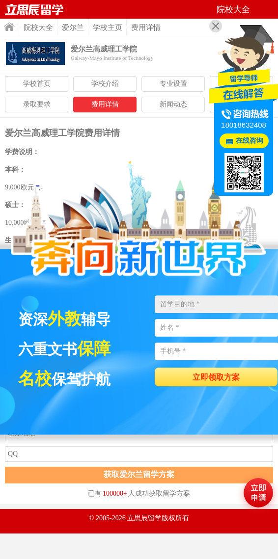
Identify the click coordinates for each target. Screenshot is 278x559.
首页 (9, 27)
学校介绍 (105, 83)
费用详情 (105, 104)
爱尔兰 (73, 27)
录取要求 (37, 104)
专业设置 (173, 83)
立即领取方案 (216, 377)
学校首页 (37, 83)
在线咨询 (249, 140)
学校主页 (107, 27)
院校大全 (38, 27)
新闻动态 (173, 104)
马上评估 (258, 492)
